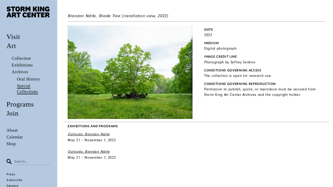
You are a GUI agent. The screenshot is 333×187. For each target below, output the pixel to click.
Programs (20, 104)
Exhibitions (22, 65)
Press (11, 174)
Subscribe (14, 180)
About (12, 130)
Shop (11, 144)
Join (12, 113)
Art (11, 46)
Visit (13, 37)
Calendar (15, 137)
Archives (20, 72)
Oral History (28, 79)
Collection (21, 58)
